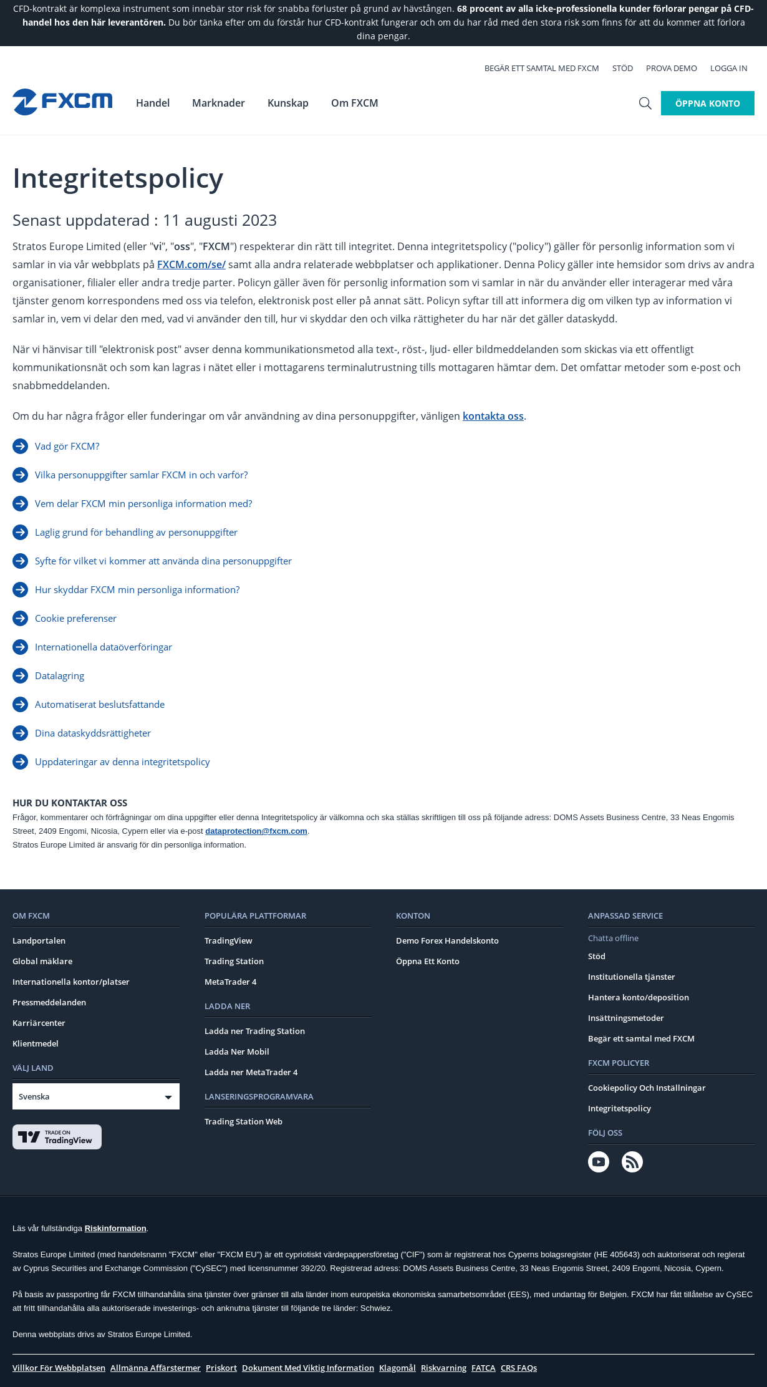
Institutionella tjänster (631, 976)
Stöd (629, 67)
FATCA (483, 1367)
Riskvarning (443, 1367)
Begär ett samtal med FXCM (548, 67)
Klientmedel (35, 1043)
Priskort (221, 1367)
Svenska (34, 1096)
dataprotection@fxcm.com (256, 831)
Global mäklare (42, 961)
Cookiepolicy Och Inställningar (647, 1087)
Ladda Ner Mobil (237, 1051)
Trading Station (234, 961)
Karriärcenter (38, 1022)
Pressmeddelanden (49, 1002)
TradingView (229, 940)
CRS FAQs (519, 1367)
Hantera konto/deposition (638, 997)
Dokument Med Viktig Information (308, 1367)
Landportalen (38, 940)
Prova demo (678, 67)
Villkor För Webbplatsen (58, 1367)
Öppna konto (707, 102)
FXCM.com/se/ (191, 264)
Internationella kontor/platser (71, 981)
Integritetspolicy (619, 1108)
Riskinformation (116, 1228)
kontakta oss (493, 416)
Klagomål (397, 1367)
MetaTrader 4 (230, 981)
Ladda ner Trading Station (255, 1031)
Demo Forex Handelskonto (447, 940)
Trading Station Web (243, 1121)
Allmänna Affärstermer (155, 1367)
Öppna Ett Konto (428, 961)
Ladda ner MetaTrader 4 (251, 1072)
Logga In (736, 67)
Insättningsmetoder (626, 1017)
